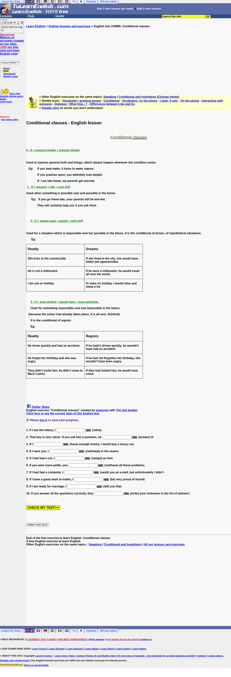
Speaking (109, 96)
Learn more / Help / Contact (70, 655)
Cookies (201, 655)
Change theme (168, 96)
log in (43, 420)
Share (46, 407)
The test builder (126, 410)
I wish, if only (169, 100)
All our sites (108, 630)
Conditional (111, 100)
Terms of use (93, 655)
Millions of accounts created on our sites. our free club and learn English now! (12, 45)
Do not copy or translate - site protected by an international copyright (156, 655)
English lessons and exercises (69, 26)
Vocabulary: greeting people (81, 100)
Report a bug (10, 76)
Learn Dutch (107, 648)
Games (91, 630)
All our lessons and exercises (164, 544)
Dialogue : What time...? (71, 104)
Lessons (6, 16)
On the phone (189, 100)
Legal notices (215, 655)
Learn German (57, 648)
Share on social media (36, 665)
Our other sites (9, 119)
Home (6, 68)
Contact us (146, 639)
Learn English (35, 26)
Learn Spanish (75, 648)
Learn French (39, 648)
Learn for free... (11, 630)
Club (31, 16)
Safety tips (109, 655)
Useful (59, 16)
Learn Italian (92, 648)
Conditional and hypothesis (137, 96)
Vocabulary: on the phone (139, 100)
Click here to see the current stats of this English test (62, 413)
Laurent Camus (44, 655)
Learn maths (123, 648)
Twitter (36, 407)
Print (6, 71)
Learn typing (139, 648)
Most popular (96, 639)
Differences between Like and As (112, 104)
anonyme (102, 410)
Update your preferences (14, 660)
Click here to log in (11, 28)
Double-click (50, 108)
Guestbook (9, 73)
